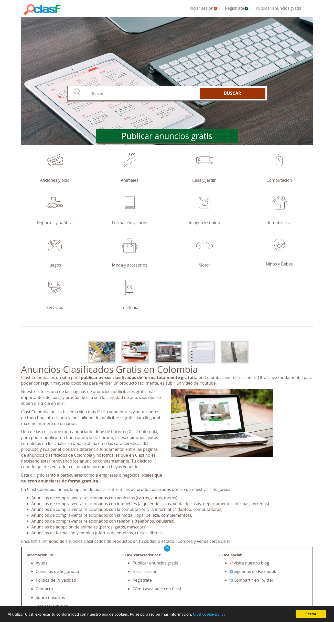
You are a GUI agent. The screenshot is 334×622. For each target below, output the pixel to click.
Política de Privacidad (56, 580)
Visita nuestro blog (249, 563)
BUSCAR (232, 93)
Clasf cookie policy (209, 614)
